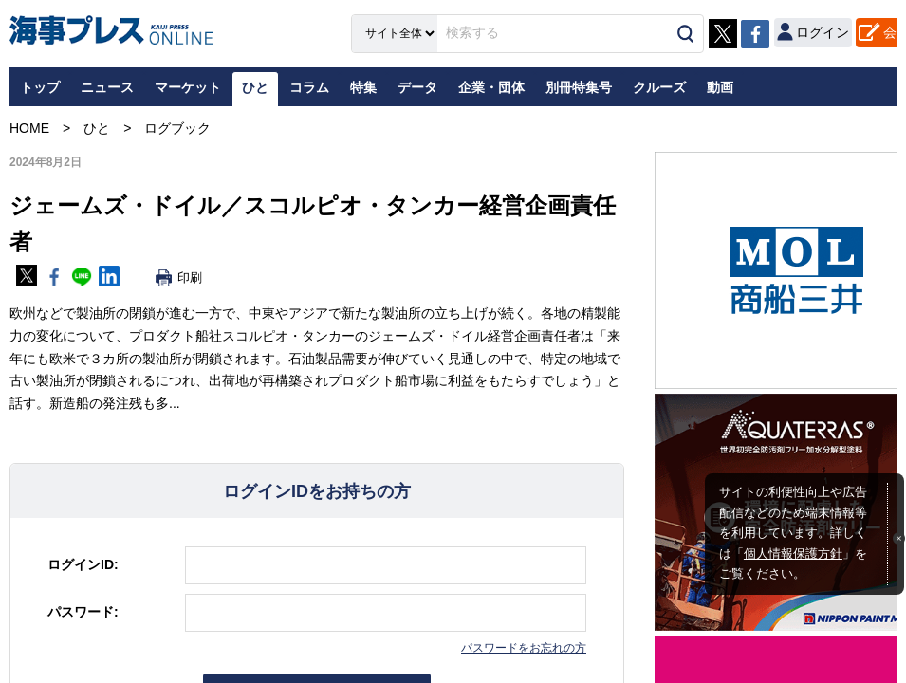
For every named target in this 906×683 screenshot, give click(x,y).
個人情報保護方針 (793, 554)
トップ (40, 87)
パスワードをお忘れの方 (523, 648)
